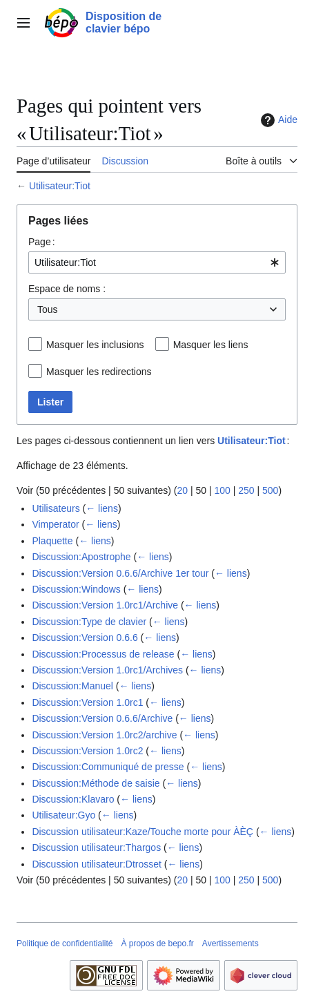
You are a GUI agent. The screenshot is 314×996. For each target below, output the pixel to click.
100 (222, 490)
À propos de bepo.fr (157, 943)
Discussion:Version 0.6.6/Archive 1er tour (120, 573)
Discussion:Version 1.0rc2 (87, 750)
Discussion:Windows (76, 589)
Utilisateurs (55, 508)
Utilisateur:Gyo (63, 815)
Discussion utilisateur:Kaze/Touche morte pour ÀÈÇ (142, 831)
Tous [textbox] (47, 309)
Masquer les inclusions (95, 344)
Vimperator (55, 524)
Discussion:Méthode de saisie (95, 783)
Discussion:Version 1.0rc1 (87, 702)
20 (182, 490)
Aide (277, 120)
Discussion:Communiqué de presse (108, 766)
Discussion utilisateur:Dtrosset (96, 864)
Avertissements (230, 943)
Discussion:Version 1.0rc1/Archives (107, 670)
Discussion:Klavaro (73, 799)
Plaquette (52, 540)
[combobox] (157, 262)
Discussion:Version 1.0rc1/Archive (105, 605)
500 (270, 490)
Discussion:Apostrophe (81, 556)
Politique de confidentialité (64, 943)
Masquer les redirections (99, 371)
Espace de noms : (67, 288)
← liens (102, 508)
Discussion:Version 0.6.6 (84, 637)
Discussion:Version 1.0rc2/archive (104, 734)
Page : (41, 241)
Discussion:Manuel (72, 685)
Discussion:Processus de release (103, 654)
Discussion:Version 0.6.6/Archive (102, 718)
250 (246, 490)
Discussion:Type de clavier (89, 621)
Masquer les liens (210, 344)
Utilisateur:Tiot (59, 185)
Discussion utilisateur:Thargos (96, 847)
